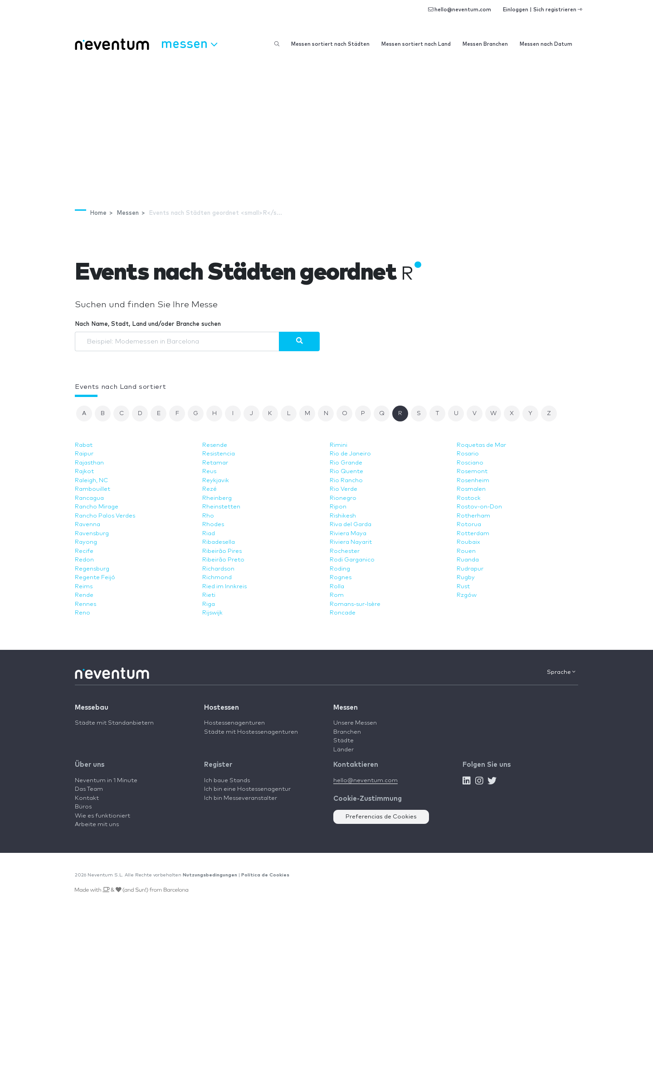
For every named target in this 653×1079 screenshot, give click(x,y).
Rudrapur (470, 569)
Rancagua (89, 498)
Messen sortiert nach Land (416, 44)
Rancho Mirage (96, 507)
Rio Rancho (346, 481)
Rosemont (472, 471)
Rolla (337, 587)
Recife (84, 551)
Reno (82, 613)
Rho (208, 516)
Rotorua (469, 524)
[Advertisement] (326, 125)
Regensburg (92, 569)
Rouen (466, 551)
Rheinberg (217, 498)
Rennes (85, 604)
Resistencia (218, 454)
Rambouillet (92, 489)
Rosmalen (471, 489)
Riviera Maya (348, 534)
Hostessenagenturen (234, 723)
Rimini (338, 445)
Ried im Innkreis (224, 587)
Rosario (468, 454)
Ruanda (468, 560)
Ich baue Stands (227, 781)
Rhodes (213, 524)
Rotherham (473, 516)
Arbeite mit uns (97, 824)
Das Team (89, 789)
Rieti (208, 595)
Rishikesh (343, 516)
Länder (343, 750)
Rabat (84, 445)
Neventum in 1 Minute (106, 781)
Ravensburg (92, 534)
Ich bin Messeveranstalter (240, 798)
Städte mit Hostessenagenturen (251, 732)
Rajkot (84, 471)
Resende (214, 445)
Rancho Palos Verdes (105, 516)
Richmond (217, 578)
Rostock (469, 498)
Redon (84, 560)
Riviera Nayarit (351, 542)
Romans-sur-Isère (355, 604)
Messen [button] (189, 43)
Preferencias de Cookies (381, 817)
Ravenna (87, 524)
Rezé (209, 489)
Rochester (345, 551)
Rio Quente (346, 471)
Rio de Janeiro (350, 454)
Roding (340, 569)
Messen (345, 707)
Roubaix (468, 542)
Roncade (343, 613)
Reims (84, 587)
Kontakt (87, 798)
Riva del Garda (350, 524)
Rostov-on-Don (479, 507)
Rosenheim (473, 481)
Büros (83, 807)
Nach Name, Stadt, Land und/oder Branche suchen (148, 324)
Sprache (561, 672)
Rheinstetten (221, 507)
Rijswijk (212, 613)
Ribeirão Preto (223, 560)
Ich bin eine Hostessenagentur (247, 789)
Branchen (347, 732)
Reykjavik (215, 481)
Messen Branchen (485, 44)
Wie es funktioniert (102, 816)
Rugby (466, 578)
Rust (463, 587)
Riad (208, 534)
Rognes (340, 578)
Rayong (86, 542)
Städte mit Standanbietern (114, 723)
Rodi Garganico (352, 560)
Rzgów (467, 595)
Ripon (338, 507)
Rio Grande (346, 463)
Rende (84, 595)
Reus (209, 471)
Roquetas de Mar (481, 445)
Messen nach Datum (546, 44)
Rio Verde (343, 489)
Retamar (215, 463)
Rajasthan (89, 463)
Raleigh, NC (91, 481)
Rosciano (470, 463)
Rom (337, 595)
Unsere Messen (355, 723)
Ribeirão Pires (222, 551)
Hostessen (221, 707)
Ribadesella (218, 542)
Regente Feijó (95, 578)
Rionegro (343, 498)
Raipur (84, 454)
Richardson (218, 569)
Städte (343, 741)
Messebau (91, 707)
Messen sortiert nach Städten (330, 44)
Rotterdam (473, 534)
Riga (208, 604)
